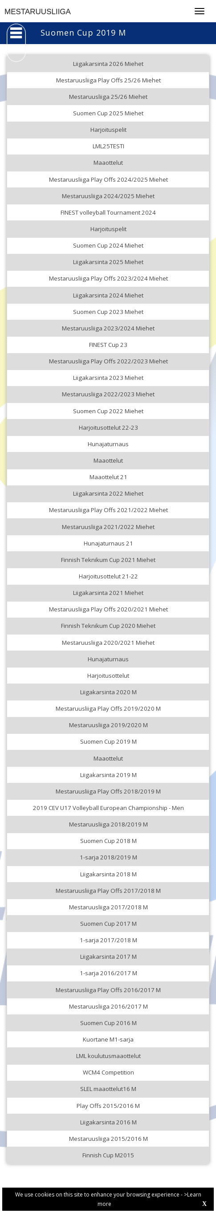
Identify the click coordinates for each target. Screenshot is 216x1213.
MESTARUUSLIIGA (37, 12)
